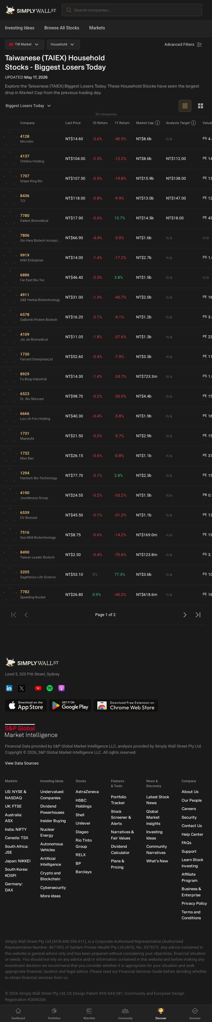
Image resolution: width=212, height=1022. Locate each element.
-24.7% (120, 376)
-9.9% (119, 198)
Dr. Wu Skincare (32, 399)
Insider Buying (53, 820)
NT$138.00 (176, 178)
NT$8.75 (73, 535)
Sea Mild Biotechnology (38, 538)
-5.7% (119, 435)
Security (189, 817)
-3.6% (97, 138)
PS (205, 138)
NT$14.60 (74, 138)
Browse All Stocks (61, 27)
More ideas (50, 896)
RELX (81, 854)
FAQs (186, 842)
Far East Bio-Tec (32, 280)
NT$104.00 (75, 158)
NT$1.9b (144, 416)
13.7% (119, 218)
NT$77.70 (74, 475)
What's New (157, 861)
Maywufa (27, 439)
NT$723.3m (146, 376)
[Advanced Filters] (184, 45)
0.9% (96, 594)
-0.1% (97, 475)
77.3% (119, 574)
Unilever (83, 823)
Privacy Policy (194, 903)
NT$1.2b (144, 317)
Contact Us (192, 825)
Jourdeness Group (34, 498)
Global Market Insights (153, 817)
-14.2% (120, 535)
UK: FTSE (13, 806)
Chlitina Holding (32, 161)
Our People (192, 800)
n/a (169, 138)
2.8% (118, 475)
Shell (80, 814)
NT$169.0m (146, 535)
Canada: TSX (16, 837)
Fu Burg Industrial (33, 379)
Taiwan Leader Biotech (37, 557)
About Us (190, 791)
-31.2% (120, 515)
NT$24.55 (74, 495)
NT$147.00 (176, 198)
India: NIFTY (16, 829)
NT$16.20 (74, 317)
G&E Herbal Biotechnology (40, 300)
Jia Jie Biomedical (34, 340)
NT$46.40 (74, 277)
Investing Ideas (19, 27)
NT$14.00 (74, 257)
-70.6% (120, 554)
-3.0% (119, 237)
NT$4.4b (144, 396)
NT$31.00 (74, 297)
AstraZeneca (87, 791)
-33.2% (120, 495)
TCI (22, 201)
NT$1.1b (144, 455)
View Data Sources (21, 763)
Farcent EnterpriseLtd (36, 359)
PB (205, 495)
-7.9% (119, 356)
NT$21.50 (74, 435)
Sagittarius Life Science (38, 577)
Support (189, 851)
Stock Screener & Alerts (121, 817)
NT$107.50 (75, 178)
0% (95, 574)
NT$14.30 (74, 376)
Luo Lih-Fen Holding (35, 419)
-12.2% (120, 158)
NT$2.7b (144, 257)
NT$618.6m (146, 594)
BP (78, 863)
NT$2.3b (144, 475)
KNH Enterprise (31, 260)
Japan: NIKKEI (17, 860)
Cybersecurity (53, 887)
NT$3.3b (144, 356)
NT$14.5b (145, 218)
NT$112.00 (176, 158)
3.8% (118, 277)
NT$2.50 (73, 554)
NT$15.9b (145, 178)
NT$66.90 (74, 237)
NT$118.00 (75, 198)
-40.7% (120, 297)
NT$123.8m (146, 554)
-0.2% (97, 396)
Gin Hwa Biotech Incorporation (40, 241)
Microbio (26, 142)
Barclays (83, 871)
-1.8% (97, 336)
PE (205, 158)
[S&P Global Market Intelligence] (31, 731)
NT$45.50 (74, 515)
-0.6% (97, 218)
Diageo (82, 831)
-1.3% (97, 297)
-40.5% (120, 138)
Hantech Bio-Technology (38, 478)
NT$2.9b (144, 435)
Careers (189, 808)
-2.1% (97, 317)
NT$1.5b (144, 277)
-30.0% (120, 396)
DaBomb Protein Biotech (38, 320)
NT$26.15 (74, 455)
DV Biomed (28, 518)
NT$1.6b (144, 237)
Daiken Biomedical (34, 221)
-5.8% (119, 416)
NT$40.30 (74, 416)
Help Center (192, 834)
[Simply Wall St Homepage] (31, 10)
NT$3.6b (144, 574)
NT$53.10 (74, 574)
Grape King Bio (31, 181)
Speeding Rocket (33, 597)
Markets (97, 27)
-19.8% (120, 178)
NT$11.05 (74, 336)
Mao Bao (27, 458)
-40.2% (120, 594)
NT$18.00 (175, 218)
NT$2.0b (144, 297)
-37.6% (120, 336)
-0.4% (97, 356)
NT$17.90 (74, 218)
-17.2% (120, 257)
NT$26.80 (74, 594)
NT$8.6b (144, 138)
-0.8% (97, 198)
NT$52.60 (74, 356)
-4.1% (119, 317)
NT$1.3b (144, 336)
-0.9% (97, 178)
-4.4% (97, 237)
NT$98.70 (74, 396)
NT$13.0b (145, 198)
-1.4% (97, 257)
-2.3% (97, 158)
